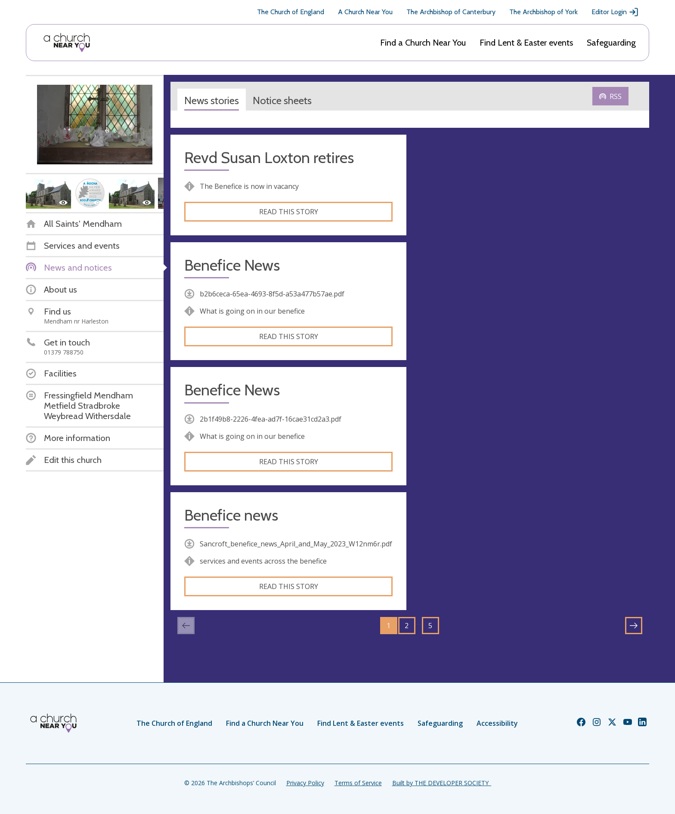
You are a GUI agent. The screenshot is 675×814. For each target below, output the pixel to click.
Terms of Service (358, 783)
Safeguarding (611, 42)
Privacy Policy (305, 783)
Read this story (288, 211)
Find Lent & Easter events (526, 42)
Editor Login (615, 12)
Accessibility (497, 723)
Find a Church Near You (423, 42)
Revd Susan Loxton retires (269, 157)
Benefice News (232, 265)
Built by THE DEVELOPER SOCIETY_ (441, 783)
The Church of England (290, 12)
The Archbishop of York (543, 12)
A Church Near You (365, 12)
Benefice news (231, 515)
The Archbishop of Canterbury (450, 12)
